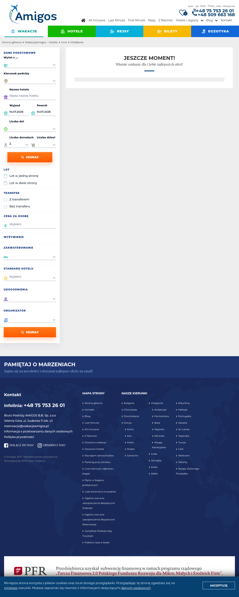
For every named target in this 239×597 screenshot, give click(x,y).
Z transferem (19, 199)
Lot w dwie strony (23, 183)
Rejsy (152, 20)
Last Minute (116, 20)
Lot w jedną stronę (23, 176)
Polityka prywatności (19, 437)
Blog (209, 20)
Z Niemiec (165, 20)
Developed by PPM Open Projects (25, 460)
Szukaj (30, 157)
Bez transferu (19, 206)
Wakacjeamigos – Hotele (41, 42)
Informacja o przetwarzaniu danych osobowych (38, 431)
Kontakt (226, 20)
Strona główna (11, 42)
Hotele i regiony (187, 20)
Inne (64, 42)
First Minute (136, 20)
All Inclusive (97, 20)
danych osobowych (136, 588)
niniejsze (10, 588)
